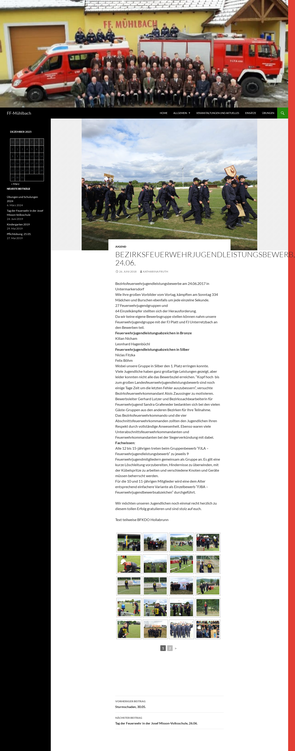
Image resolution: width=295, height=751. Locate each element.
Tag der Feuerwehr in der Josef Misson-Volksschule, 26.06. (169, 720)
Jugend (120, 246)
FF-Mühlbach (19, 113)
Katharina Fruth (155, 271)
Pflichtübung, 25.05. (19, 234)
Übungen (268, 112)
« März (15, 184)
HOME (163, 112)
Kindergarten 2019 (18, 224)
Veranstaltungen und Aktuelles (217, 112)
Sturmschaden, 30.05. (169, 704)
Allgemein (180, 112)
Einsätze (250, 112)
